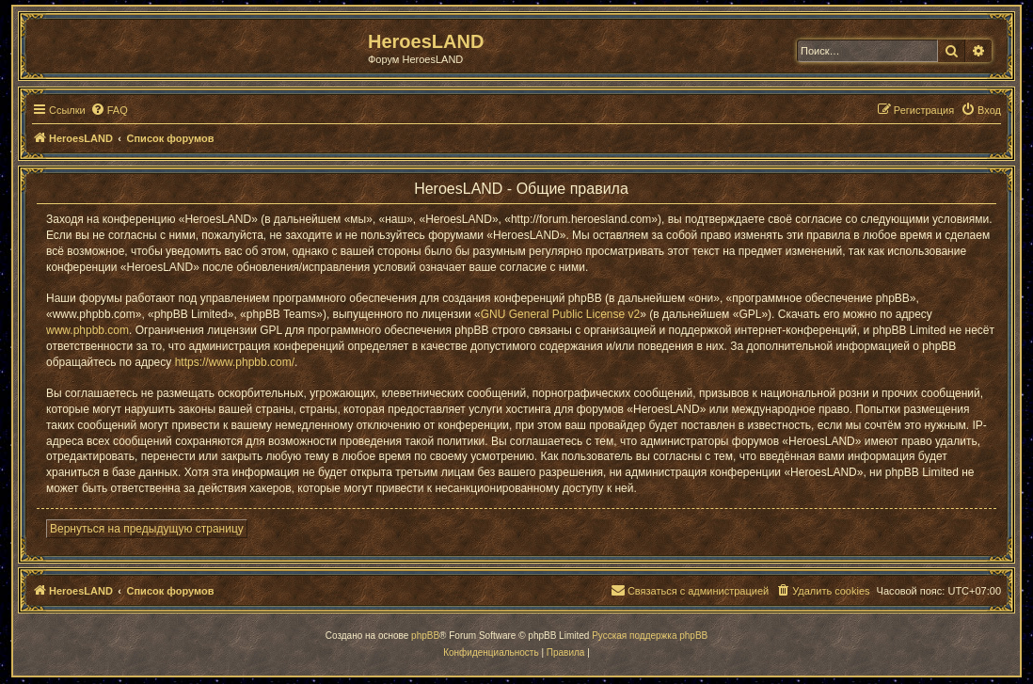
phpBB (425, 635)
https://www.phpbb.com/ (234, 362)
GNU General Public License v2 (560, 314)
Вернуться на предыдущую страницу (147, 528)
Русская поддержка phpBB (649, 635)
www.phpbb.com (87, 330)
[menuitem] (109, 110)
